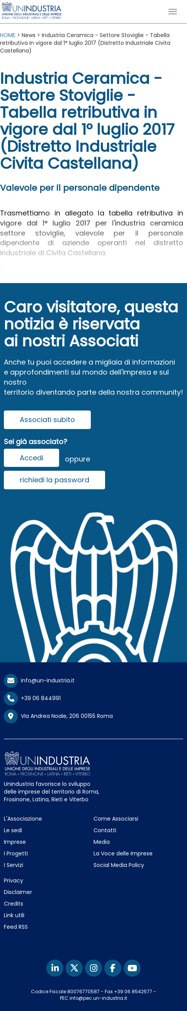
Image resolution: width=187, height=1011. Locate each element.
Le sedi (13, 830)
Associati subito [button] (47, 419)
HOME (7, 35)
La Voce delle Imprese (123, 853)
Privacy (13, 880)
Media (102, 842)
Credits (13, 904)
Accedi (31, 458)
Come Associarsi (116, 819)
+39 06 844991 (32, 698)
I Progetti (16, 853)
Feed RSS (16, 927)
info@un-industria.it (39, 680)
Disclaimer (18, 892)
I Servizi (13, 865)
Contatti (105, 830)
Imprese (15, 842)
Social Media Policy (119, 865)
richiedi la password (54, 480)
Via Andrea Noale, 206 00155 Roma (58, 716)
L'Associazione (23, 819)
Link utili (14, 915)
